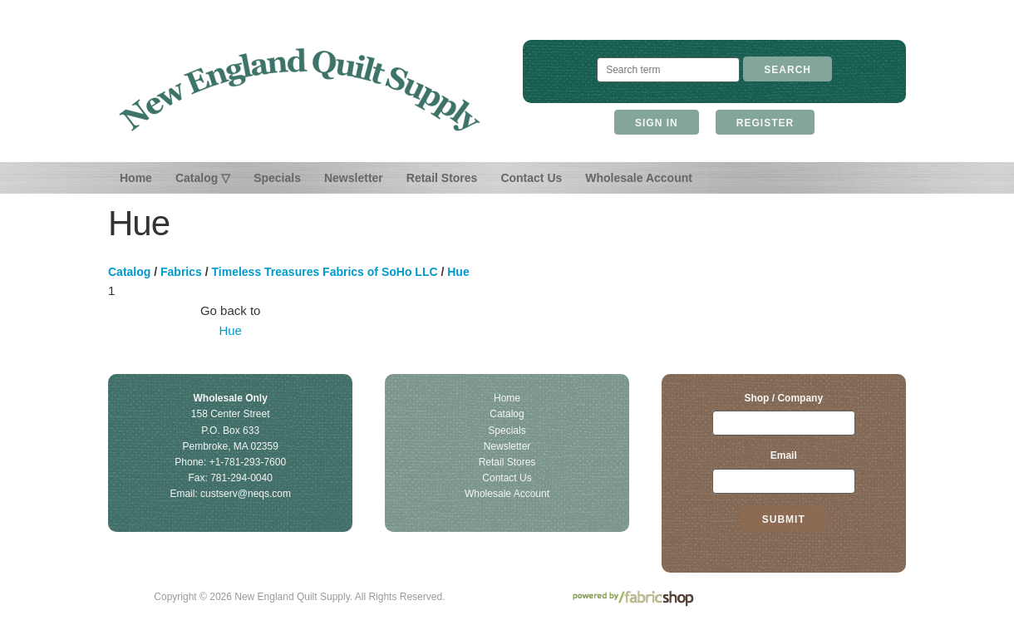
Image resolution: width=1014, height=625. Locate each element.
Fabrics (181, 271)
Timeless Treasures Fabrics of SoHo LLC (325, 271)
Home (136, 178)
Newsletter (353, 178)
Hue (458, 271)
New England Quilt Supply (299, 89)
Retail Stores (442, 178)
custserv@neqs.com (245, 494)
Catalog (129, 271)
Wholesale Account (638, 178)
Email (783, 455)
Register (765, 123)
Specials (277, 178)
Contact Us (531, 178)
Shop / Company (783, 398)
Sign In (656, 123)
